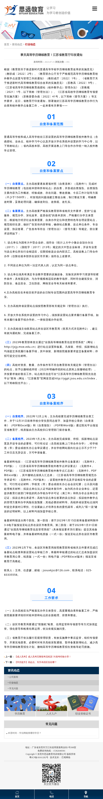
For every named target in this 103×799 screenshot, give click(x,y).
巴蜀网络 (66, 757)
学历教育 (20, 713)
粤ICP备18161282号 (38, 757)
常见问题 (13, 688)
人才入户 (51, 713)
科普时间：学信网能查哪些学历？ (24, 733)
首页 (6, 44)
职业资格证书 (83, 713)
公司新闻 (13, 677)
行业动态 (13, 682)
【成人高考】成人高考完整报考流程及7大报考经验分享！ (43, 656)
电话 (51, 796)
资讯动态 (17, 44)
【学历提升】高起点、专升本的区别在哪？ (36, 662)
